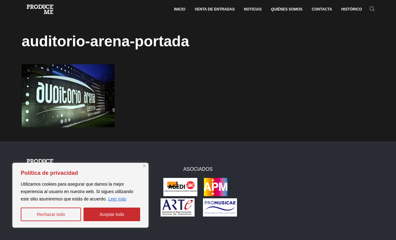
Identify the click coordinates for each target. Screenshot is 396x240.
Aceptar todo (112, 214)
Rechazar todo (51, 214)
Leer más (117, 198)
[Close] (144, 165)
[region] (80, 195)
